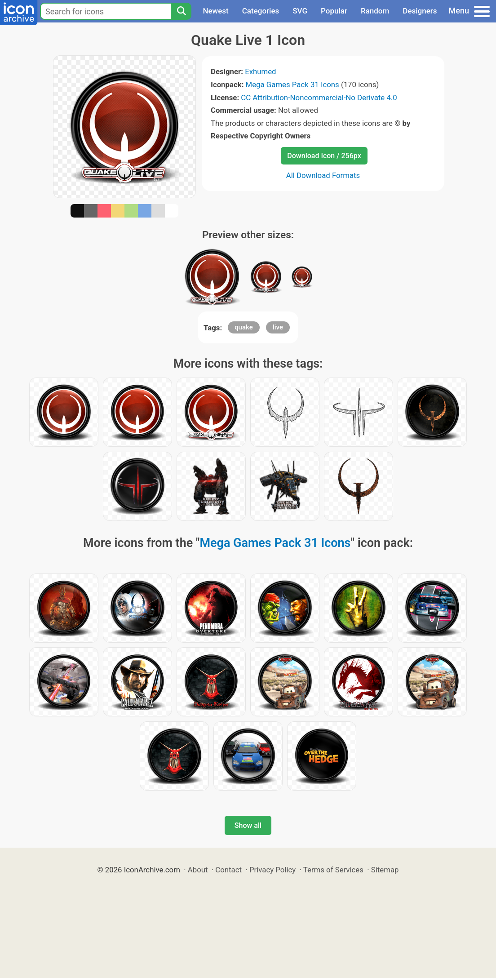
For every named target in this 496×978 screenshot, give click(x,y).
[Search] (181, 11)
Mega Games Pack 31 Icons (292, 84)
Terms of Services (333, 869)
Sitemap (385, 869)
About (198, 869)
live (278, 327)
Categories (260, 10)
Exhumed (260, 71)
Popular (334, 10)
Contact (228, 869)
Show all (248, 825)
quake (244, 327)
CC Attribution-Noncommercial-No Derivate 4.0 (319, 97)
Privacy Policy (272, 869)
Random (375, 10)
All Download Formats (323, 175)
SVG (299, 10)
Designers (420, 10)
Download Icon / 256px (324, 155)
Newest (215, 10)
